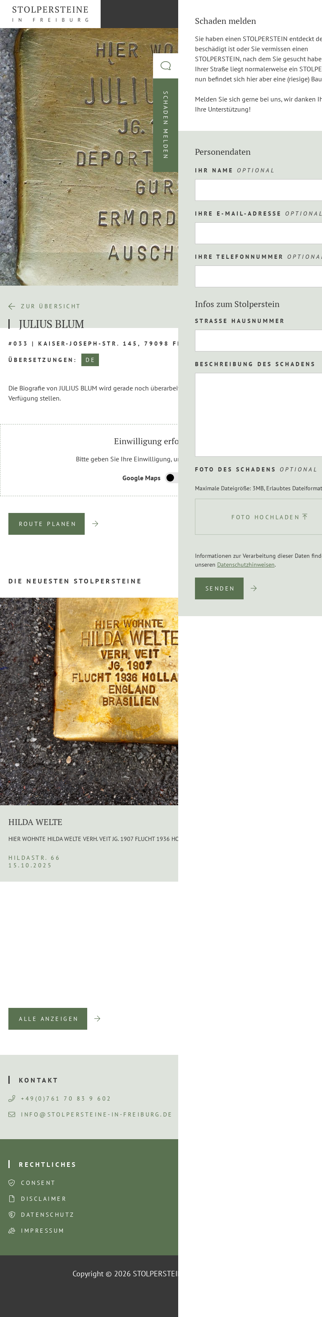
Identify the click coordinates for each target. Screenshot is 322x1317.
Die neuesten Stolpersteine (75, 581)
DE (91, 360)
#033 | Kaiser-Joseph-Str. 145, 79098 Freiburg (109, 343)
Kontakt (39, 1080)
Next (284, 995)
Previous (258, 995)
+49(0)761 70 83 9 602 (60, 1098)
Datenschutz (48, 1214)
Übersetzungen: (42, 360)
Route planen (47, 524)
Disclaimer (44, 1198)
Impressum (43, 1230)
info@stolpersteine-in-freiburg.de (90, 1114)
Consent (38, 1183)
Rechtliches (48, 1164)
